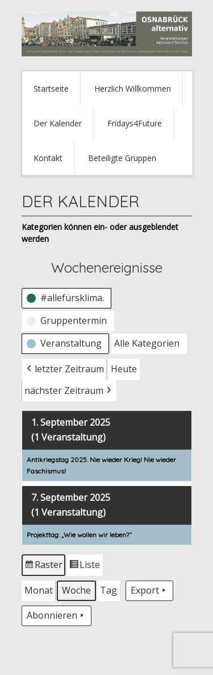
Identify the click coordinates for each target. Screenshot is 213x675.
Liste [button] (84, 566)
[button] (66, 298)
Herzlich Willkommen (132, 88)
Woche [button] (76, 590)
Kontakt (48, 158)
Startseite (51, 88)
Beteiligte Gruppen (122, 158)
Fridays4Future (134, 123)
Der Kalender (58, 123)
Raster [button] (44, 566)
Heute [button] (124, 368)
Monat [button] (38, 590)
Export (149, 590)
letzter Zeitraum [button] (64, 369)
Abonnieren (56, 615)
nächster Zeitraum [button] (69, 390)
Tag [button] (108, 590)
